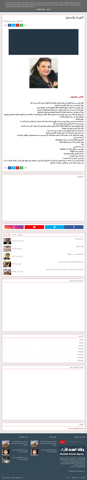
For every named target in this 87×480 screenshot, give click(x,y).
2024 (81, 346)
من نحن (67, 477)
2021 (80, 355)
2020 (80, 357)
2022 (80, 352)
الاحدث (14, 235)
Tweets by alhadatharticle (76, 428)
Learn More (41, 9)
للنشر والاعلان (75, 477)
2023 (81, 349)
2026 (81, 340)
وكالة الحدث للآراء (6, 477)
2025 (81, 343)
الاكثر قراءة (6, 235)
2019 (80, 360)
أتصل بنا (83, 477)
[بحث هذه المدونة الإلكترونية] (75, 442)
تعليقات (19, 235)
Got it (49, 9)
